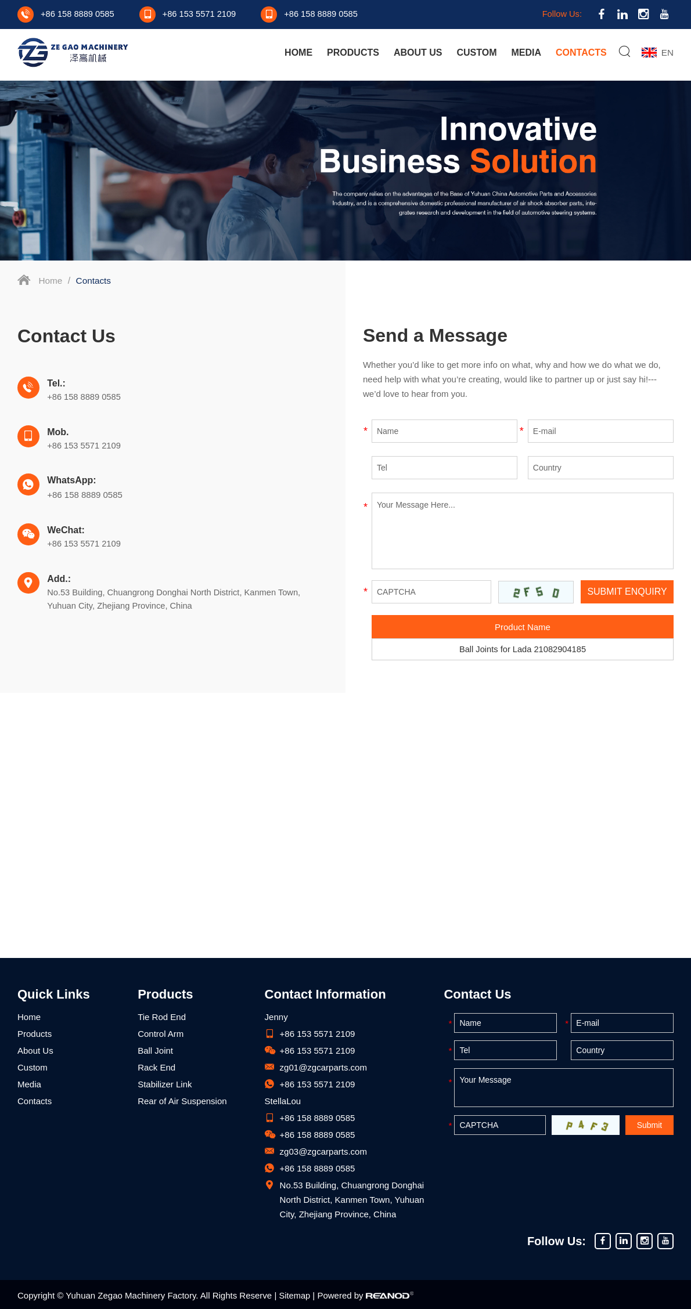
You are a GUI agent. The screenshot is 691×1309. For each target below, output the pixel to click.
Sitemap (295, 1295)
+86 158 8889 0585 (87, 456)
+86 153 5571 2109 (317, 1084)
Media (526, 54)
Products (352, 54)
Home (298, 54)
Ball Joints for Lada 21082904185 (523, 649)
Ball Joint (155, 1050)
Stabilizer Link (165, 1084)
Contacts (580, 54)
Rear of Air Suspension (182, 1101)
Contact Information (325, 994)
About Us (417, 54)
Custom (476, 54)
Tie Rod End (162, 1017)
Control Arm (160, 1034)
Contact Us (477, 994)
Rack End (156, 1067)
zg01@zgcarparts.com (323, 1067)
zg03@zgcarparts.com (323, 1151)
